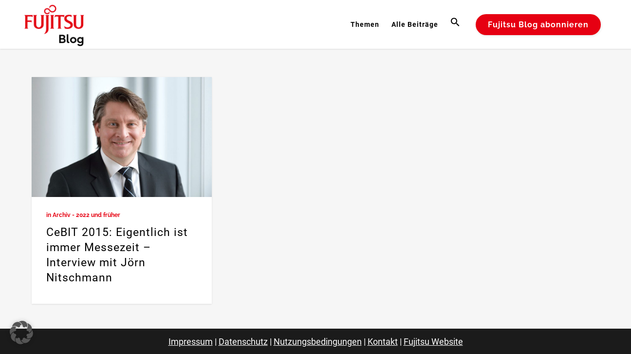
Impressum (190, 341)
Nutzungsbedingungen (318, 341)
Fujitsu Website (433, 341)
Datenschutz (243, 341)
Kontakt (383, 341)
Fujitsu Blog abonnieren (538, 24)
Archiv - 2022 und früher (86, 215)
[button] (456, 24)
